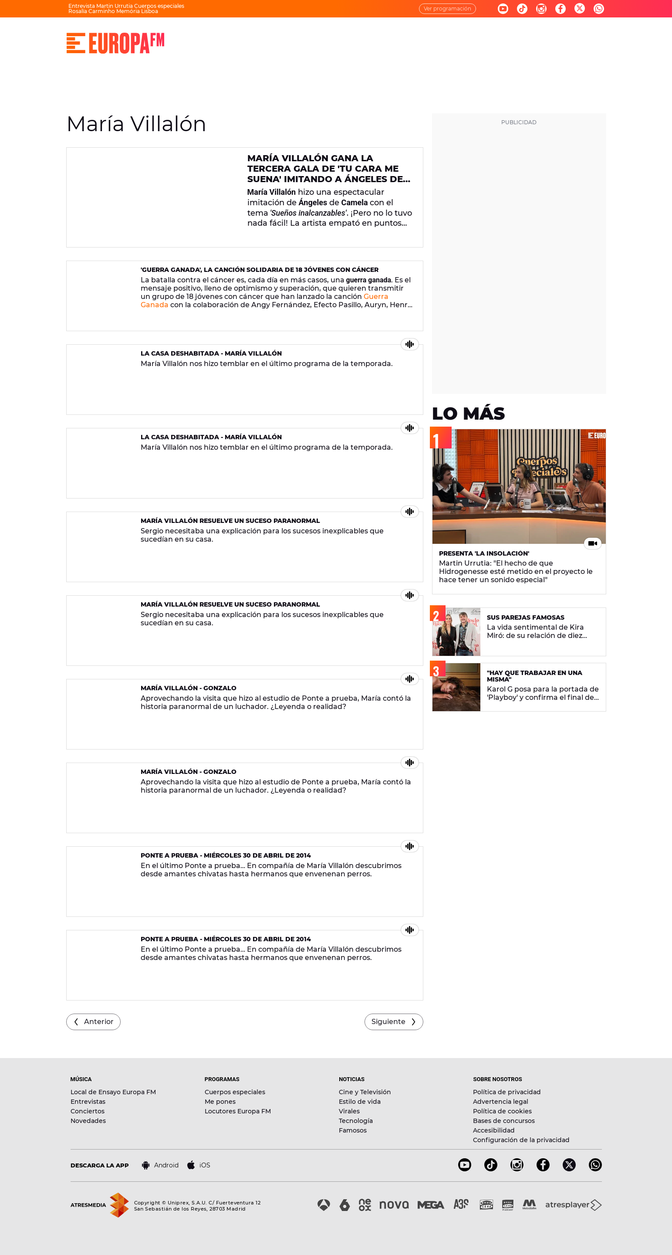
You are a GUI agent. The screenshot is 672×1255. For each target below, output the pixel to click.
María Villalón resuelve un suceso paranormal (230, 521)
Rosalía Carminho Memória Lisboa (113, 11)
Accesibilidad (494, 1130)
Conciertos (88, 1111)
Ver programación (447, 8)
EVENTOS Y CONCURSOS (487, 34)
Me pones (220, 1102)
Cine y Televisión (365, 1092)
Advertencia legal (500, 1102)
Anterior (99, 1022)
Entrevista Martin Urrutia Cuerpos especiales (126, 6)
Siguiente (388, 1022)
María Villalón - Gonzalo (188, 688)
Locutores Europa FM (238, 1111)
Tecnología (356, 1121)
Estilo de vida (360, 1102)
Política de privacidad (507, 1092)
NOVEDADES (412, 34)
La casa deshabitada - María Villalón (211, 353)
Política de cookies (502, 1111)
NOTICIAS (359, 34)
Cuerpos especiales (235, 1092)
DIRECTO (212, 34)
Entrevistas (88, 1102)
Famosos (353, 1130)
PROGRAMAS (306, 34)
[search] (600, 35)
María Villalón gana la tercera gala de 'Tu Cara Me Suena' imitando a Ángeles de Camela (325, 174)
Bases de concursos (504, 1121)
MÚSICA (256, 34)
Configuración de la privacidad (521, 1140)
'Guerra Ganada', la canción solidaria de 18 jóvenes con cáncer (259, 270)
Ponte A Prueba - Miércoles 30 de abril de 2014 (226, 855)
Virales (349, 1111)
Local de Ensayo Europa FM (113, 1092)
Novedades (88, 1121)
